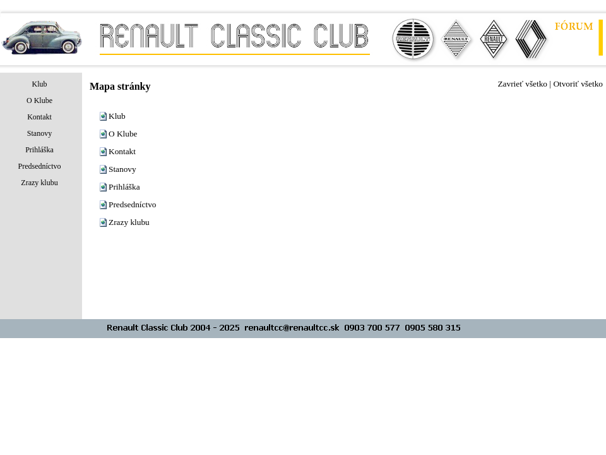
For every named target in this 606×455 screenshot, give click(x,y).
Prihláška (124, 186)
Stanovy (122, 169)
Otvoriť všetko (578, 83)
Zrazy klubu (129, 222)
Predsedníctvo (133, 204)
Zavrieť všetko (522, 83)
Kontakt (122, 151)
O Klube (123, 133)
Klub (117, 116)
